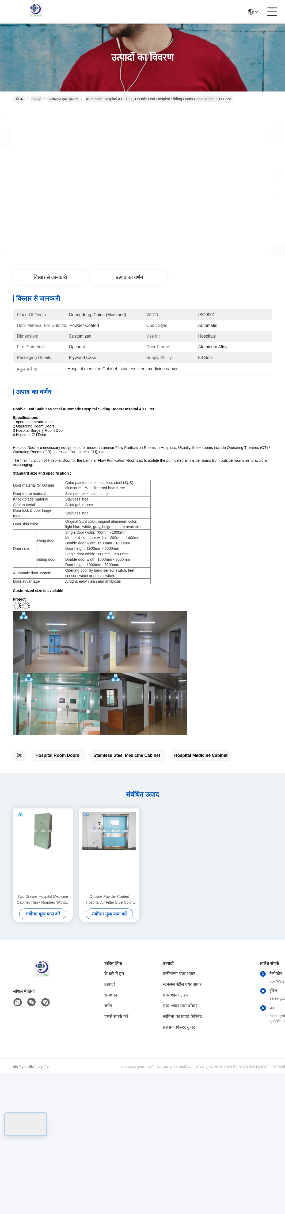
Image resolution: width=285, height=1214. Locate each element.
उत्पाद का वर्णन (129, 277)
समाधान (110, 995)
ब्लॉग (108, 1005)
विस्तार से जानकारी (50, 277)
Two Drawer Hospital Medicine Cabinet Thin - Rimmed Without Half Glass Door (43, 899)
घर (20, 99)
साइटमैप (43, 1067)
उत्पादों (36, 99)
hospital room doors (57, 755)
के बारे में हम (114, 973)
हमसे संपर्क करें (116, 1016)
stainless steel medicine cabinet (126, 755)
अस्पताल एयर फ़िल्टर (63, 99)
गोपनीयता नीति (23, 1067)
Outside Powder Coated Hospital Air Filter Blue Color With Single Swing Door (109, 899)
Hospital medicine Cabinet (200, 755)
